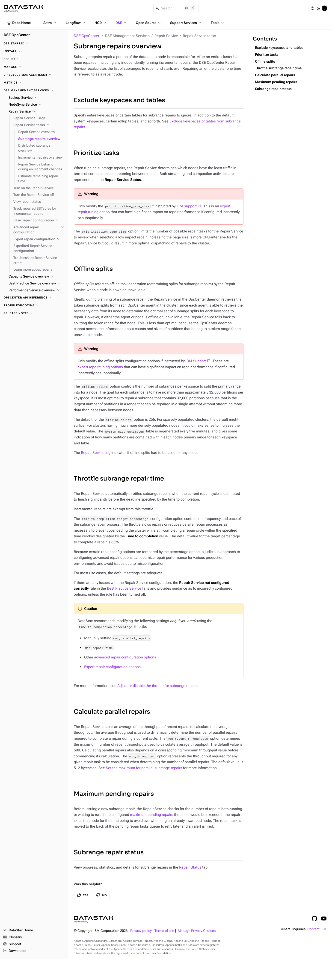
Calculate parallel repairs (112, 712)
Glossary (12, 937)
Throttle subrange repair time (119, 478)
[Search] (176, 8)
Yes (82, 895)
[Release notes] (34, 313)
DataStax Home (18, 930)
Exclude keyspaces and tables (119, 100)
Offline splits (93, 269)
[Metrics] (34, 83)
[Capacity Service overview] (36, 276)
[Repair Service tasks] (39, 125)
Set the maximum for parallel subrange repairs (144, 768)
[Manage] (34, 67)
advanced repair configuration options (125, 657)
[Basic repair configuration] (39, 220)
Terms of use (164, 931)
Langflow (76, 23)
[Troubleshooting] (34, 305)
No (101, 895)
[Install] (34, 51)
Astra (50, 23)
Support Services (186, 23)
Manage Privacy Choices (197, 931)
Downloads (14, 950)
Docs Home (19, 23)
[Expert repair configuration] (39, 239)
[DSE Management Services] (34, 90)
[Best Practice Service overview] (36, 283)
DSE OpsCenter (86, 36)
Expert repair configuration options (112, 667)
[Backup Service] (36, 97)
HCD (101, 23)
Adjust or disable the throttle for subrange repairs (157, 686)
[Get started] (34, 43)
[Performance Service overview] (36, 290)
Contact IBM (316, 929)
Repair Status (190, 867)
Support (12, 944)
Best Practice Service (124, 588)
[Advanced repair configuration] (39, 230)
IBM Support (186, 206)
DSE (121, 23)
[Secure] (34, 59)
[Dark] (318, 8)
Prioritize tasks (96, 153)
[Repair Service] (36, 111)
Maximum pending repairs (114, 794)
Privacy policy (141, 931)
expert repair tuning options (100, 367)
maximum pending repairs (151, 814)
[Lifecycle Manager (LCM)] (34, 75)
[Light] (312, 8)
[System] (324, 8)
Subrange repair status (109, 852)
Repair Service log (95, 452)
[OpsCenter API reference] (34, 297)
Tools (218, 23)
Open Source (148, 23)
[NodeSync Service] (36, 104)
